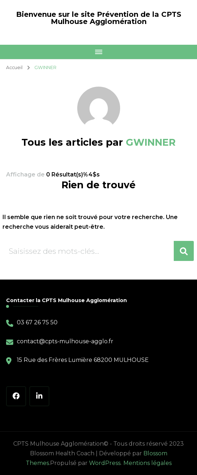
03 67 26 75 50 (37, 322)
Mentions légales (147, 463)
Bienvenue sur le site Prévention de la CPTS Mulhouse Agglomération (98, 18)
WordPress (104, 463)
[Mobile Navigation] (98, 52)
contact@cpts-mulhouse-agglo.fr (65, 341)
